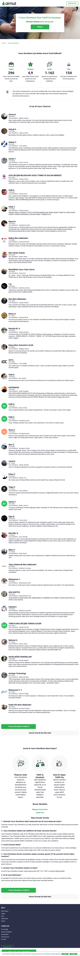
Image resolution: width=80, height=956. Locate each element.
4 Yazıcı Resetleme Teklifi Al (18, 726)
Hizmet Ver (72, 3)
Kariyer (3, 921)
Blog (2, 916)
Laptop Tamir (40, 812)
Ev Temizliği (4, 929)
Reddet (65, 954)
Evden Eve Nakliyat (6, 932)
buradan (53, 954)
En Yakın (3, 939)
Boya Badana (5, 934)
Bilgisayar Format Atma (40, 809)
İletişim (3, 913)
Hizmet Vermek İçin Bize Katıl (40, 733)
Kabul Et (73, 954)
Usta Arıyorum (5, 937)
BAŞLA (40, 27)
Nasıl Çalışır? (4, 911)
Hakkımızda (4, 918)
